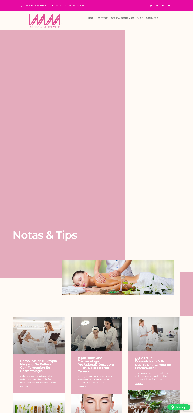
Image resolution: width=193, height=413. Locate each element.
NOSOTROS (102, 18)
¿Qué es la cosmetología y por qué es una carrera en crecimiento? (153, 363)
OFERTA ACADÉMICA (122, 18)
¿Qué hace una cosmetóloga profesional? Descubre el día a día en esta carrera (96, 364)
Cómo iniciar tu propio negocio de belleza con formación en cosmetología (38, 366)
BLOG (140, 18)
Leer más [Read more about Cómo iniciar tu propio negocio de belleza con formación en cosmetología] (24, 386)
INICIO (89, 18)
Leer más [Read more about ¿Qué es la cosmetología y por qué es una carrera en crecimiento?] (139, 383)
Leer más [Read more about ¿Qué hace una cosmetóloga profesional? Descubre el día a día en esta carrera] (82, 387)
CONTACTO (152, 18)
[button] (178, 407)
